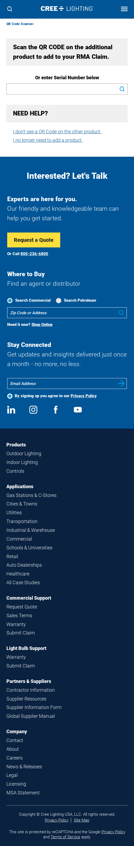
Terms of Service (65, 837)
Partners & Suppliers (28, 681)
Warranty (16, 624)
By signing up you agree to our (56, 395)
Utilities (14, 512)
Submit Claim (20, 633)
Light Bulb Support (26, 648)
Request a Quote (34, 240)
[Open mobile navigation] (124, 9)
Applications (19, 486)
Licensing (16, 784)
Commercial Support (28, 598)
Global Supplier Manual (30, 716)
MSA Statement (23, 792)
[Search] (9, 9)
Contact (14, 740)
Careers (14, 758)
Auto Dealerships (24, 565)
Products (16, 444)
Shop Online (41, 324)
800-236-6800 (34, 253)
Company (16, 731)
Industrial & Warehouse (30, 530)
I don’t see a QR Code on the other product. (57, 131)
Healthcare (17, 574)
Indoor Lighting (22, 462)
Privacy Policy (84, 395)
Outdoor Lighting (23, 453)
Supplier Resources (26, 699)
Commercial (19, 539)
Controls (15, 471)
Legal (12, 775)
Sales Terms (19, 615)
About (12, 749)
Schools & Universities (29, 547)
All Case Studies (23, 582)
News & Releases (24, 766)
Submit (121, 383)
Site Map (81, 820)
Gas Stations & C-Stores (31, 495)
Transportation (22, 521)
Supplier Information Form (34, 707)
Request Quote (21, 606)
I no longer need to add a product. (48, 140)
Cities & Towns (21, 504)
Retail (12, 556)
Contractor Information (30, 690)
